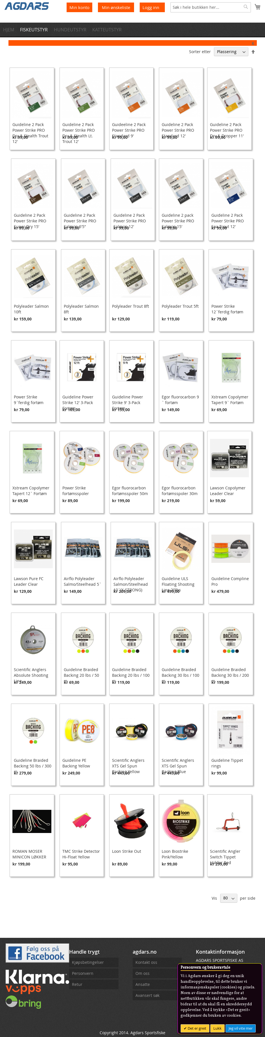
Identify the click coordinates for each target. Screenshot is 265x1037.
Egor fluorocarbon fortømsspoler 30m (180, 490)
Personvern (82, 973)
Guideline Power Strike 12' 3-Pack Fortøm (77, 402)
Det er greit (196, 1028)
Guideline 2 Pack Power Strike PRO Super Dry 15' (30, 220)
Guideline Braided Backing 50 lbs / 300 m (32, 766)
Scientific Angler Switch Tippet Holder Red (225, 857)
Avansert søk (147, 995)
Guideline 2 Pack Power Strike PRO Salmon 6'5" (80, 220)
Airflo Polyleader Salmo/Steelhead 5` (82, 581)
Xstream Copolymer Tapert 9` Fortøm (229, 399)
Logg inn (151, 7)
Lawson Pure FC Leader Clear (28, 581)
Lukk (217, 1028)
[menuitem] (10, 30)
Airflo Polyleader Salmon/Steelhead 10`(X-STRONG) (130, 584)
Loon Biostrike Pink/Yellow (175, 854)
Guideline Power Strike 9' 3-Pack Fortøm (127, 402)
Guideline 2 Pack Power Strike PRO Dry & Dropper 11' (227, 130)
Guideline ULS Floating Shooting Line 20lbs (178, 584)
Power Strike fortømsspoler (75, 490)
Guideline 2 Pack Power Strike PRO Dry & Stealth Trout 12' (30, 133)
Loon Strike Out (126, 851)
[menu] (132, 30)
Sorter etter (200, 51)
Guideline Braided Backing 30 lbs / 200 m (230, 675)
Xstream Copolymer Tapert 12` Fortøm (30, 490)
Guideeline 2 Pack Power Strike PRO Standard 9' (129, 130)
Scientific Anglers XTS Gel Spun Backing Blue (178, 766)
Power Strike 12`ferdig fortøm (227, 308)
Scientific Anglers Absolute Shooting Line (31, 675)
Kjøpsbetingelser (88, 962)
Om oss (142, 973)
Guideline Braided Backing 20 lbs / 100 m (131, 675)
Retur (77, 984)
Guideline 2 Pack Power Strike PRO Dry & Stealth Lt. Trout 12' (78, 133)
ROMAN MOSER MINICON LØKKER (29, 854)
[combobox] (210, 7)
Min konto (79, 7)
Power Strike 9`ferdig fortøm (28, 399)
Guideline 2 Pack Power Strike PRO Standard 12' (178, 130)
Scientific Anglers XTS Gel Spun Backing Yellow (128, 766)
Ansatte (142, 984)
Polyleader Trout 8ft (130, 306)
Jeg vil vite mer (241, 1028)
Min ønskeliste (116, 7)
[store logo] (27, 5)
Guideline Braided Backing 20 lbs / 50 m (81, 675)
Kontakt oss (146, 962)
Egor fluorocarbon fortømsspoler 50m (130, 490)
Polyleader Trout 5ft (180, 306)
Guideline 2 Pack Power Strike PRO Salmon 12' (129, 220)
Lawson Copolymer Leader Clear (228, 490)
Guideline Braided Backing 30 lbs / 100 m (180, 675)
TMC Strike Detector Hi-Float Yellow (81, 854)
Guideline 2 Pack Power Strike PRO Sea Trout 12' (227, 220)
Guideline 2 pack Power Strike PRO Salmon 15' (178, 220)
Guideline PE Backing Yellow (76, 763)
